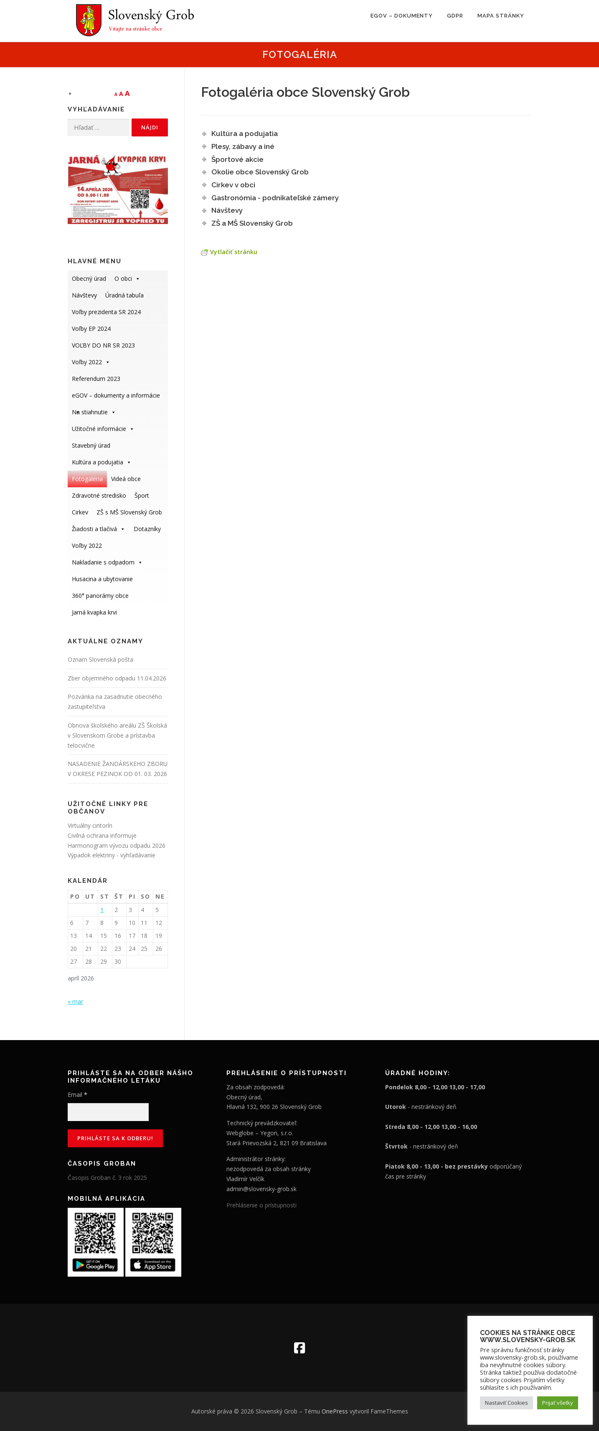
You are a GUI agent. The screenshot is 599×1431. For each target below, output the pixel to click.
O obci (127, 278)
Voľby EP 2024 (91, 329)
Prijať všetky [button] (557, 1402)
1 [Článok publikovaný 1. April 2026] (102, 910)
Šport (142, 495)
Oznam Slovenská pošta (100, 659)
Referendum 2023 (96, 379)
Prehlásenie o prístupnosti (261, 1205)
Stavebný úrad (91, 445)
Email (77, 1094)
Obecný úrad (89, 278)
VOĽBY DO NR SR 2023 (103, 345)
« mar (75, 1001)
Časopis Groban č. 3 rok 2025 (107, 1178)
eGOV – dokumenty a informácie (116, 397)
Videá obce (126, 479)
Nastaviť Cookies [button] (506, 1402)
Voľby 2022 (91, 362)
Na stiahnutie (94, 412)
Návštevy (84, 295)
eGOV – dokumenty (402, 16)
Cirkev (80, 512)
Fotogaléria (87, 479)
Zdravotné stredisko (99, 495)
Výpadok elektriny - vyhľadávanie (111, 855)
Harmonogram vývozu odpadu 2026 (116, 845)
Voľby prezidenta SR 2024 (106, 312)
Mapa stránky (500, 16)
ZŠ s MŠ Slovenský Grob (129, 512)
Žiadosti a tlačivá (98, 529)
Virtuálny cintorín (90, 825)
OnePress (335, 1411)
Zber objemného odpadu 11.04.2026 (117, 678)
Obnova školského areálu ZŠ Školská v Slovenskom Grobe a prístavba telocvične (117, 735)
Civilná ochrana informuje (102, 835)
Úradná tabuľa (124, 295)
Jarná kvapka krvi (94, 612)
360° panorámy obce (100, 596)
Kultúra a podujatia (102, 462)
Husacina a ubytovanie (102, 579)
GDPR (455, 16)
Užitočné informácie (103, 429)
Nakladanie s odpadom (107, 562)
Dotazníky (147, 529)
